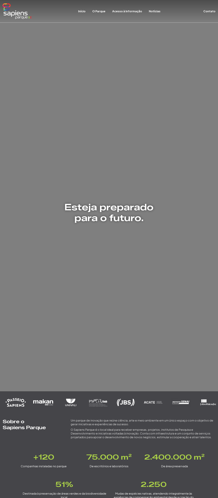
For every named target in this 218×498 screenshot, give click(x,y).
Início (81, 11)
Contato (209, 11)
